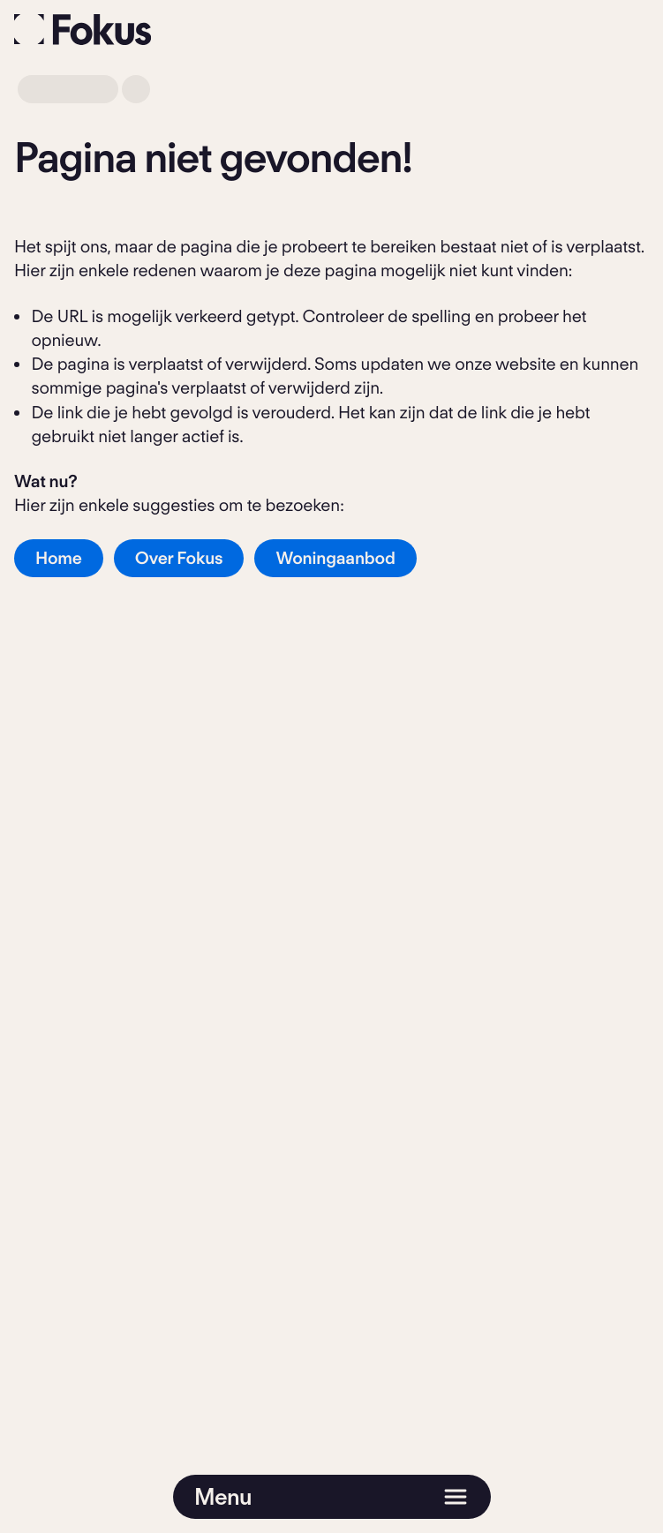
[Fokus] (83, 29)
